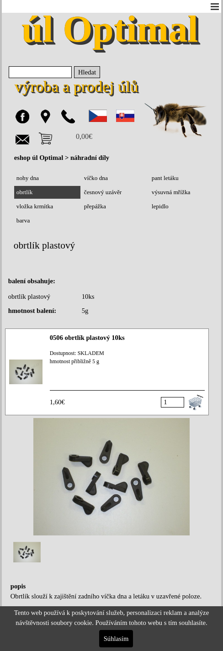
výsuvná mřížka (171, 192)
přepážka (95, 206)
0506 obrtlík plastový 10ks (87, 337)
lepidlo (160, 206)
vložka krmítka (34, 206)
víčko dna (96, 178)
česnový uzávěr (103, 192)
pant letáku (165, 178)
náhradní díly (89, 157)
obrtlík (24, 192)
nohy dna (27, 178)
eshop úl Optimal (39, 157)
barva (23, 220)
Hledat (87, 72)
